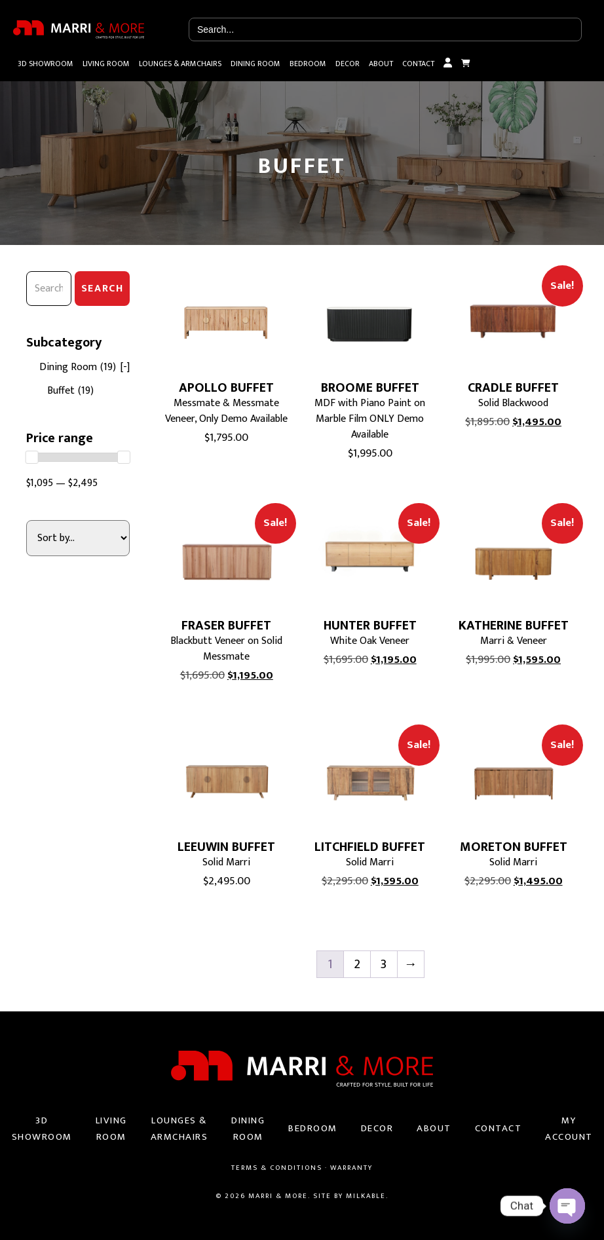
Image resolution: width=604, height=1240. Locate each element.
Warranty (351, 1168)
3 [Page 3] (384, 964)
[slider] (32, 457)
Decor (347, 63)
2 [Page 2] (357, 964)
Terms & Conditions (276, 1168)
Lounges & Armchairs (180, 63)
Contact (418, 63)
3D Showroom (45, 63)
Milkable (366, 1196)
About (381, 63)
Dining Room (255, 63)
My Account (448, 63)
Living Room (106, 63)
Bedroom (308, 63)
